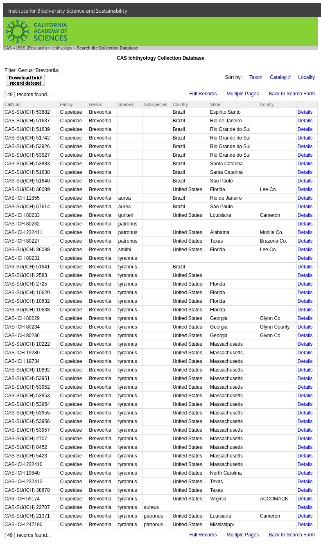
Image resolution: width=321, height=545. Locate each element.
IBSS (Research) (31, 48)
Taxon (255, 77)
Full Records (203, 94)
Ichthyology (62, 48)
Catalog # (280, 77)
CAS (7, 48)
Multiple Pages (243, 94)
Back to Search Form (292, 94)
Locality (306, 77)
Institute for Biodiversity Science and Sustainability (67, 10)
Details (305, 112)
